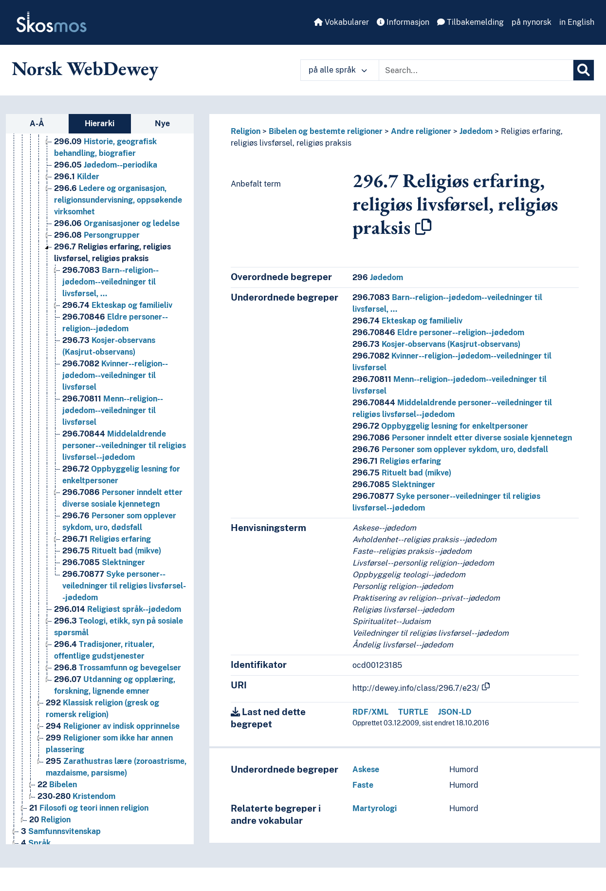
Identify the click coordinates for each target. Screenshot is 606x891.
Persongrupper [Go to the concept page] (97, 235)
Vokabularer (341, 22)
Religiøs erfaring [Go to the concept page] (106, 539)
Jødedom (476, 131)
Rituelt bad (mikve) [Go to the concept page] (111, 550)
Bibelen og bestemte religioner (326, 131)
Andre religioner (421, 131)
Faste (362, 785)
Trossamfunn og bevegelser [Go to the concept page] (117, 667)
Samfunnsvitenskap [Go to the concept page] (61, 831)
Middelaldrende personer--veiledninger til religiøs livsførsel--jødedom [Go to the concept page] (124, 445)
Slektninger (393, 484)
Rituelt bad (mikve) (401, 472)
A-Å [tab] (37, 123)
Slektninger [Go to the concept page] (103, 562)
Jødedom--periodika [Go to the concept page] (105, 165)
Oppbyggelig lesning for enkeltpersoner (440, 426)
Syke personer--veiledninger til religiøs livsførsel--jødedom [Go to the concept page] (124, 585)
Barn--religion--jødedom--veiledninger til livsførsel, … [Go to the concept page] (110, 281)
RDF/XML (370, 712)
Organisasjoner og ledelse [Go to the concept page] (117, 223)
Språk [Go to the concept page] (36, 843)
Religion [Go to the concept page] (50, 819)
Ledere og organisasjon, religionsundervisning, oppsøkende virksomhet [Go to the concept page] (118, 200)
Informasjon (403, 22)
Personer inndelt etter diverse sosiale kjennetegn (462, 437)
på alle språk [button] (338, 70)
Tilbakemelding (470, 22)
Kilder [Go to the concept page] (76, 176)
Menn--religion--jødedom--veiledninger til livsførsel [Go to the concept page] (112, 410)
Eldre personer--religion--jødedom (438, 332)
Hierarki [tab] (99, 123)
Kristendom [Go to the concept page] (76, 796)
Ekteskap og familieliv (407, 320)
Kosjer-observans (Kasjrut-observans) (436, 344)
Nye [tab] (162, 123)
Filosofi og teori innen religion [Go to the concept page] (88, 808)
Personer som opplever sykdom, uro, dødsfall (450, 449)
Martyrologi (374, 808)
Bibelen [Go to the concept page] (57, 784)
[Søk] (583, 70)
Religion (245, 131)
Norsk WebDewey (85, 68)
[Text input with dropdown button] (476, 70)
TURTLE (413, 712)
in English (576, 22)
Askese (365, 769)
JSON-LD (455, 712)
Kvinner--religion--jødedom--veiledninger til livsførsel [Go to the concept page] (115, 375)
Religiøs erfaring (396, 461)
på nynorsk (531, 22)
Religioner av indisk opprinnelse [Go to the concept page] (113, 726)
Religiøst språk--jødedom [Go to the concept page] (117, 609)
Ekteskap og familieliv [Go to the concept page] (117, 305)
